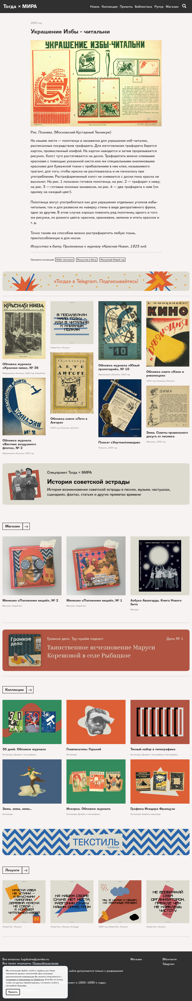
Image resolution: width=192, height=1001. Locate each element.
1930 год (160, 442)
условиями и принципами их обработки (25, 979)
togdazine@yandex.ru (35, 959)
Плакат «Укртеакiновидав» (119, 442)
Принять (13, 991)
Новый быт (40, 373)
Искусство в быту (87, 259)
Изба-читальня (64, 259)
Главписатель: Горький (83, 750)
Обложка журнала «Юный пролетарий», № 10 (119, 367)
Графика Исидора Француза (152, 810)
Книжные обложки (165, 381)
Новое (94, 6)
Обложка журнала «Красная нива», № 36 (20, 366)
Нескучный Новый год (113, 259)
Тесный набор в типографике (152, 750)
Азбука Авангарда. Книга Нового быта (156, 603)
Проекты (126, 6)
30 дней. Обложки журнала (24, 750)
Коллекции (110, 6)
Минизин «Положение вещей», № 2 (30, 601)
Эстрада (75, 928)
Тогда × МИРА (20, 6)
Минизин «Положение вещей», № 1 (94, 601)
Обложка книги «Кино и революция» (165, 374)
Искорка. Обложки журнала (88, 810)
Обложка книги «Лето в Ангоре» (68, 421)
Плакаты (102, 448)
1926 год (102, 928)
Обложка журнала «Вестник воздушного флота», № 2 (19, 444)
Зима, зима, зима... (17, 810)
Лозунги (66, 348)
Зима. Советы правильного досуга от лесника (167, 435)
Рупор (159, 6)
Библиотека (143, 6)
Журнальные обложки (13, 373)
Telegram (168, 964)
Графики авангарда (151, 815)
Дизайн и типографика (25, 755)
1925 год (36, 23)
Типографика (171, 755)
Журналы (150, 442)
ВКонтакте (170, 959)
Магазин (172, 6)
